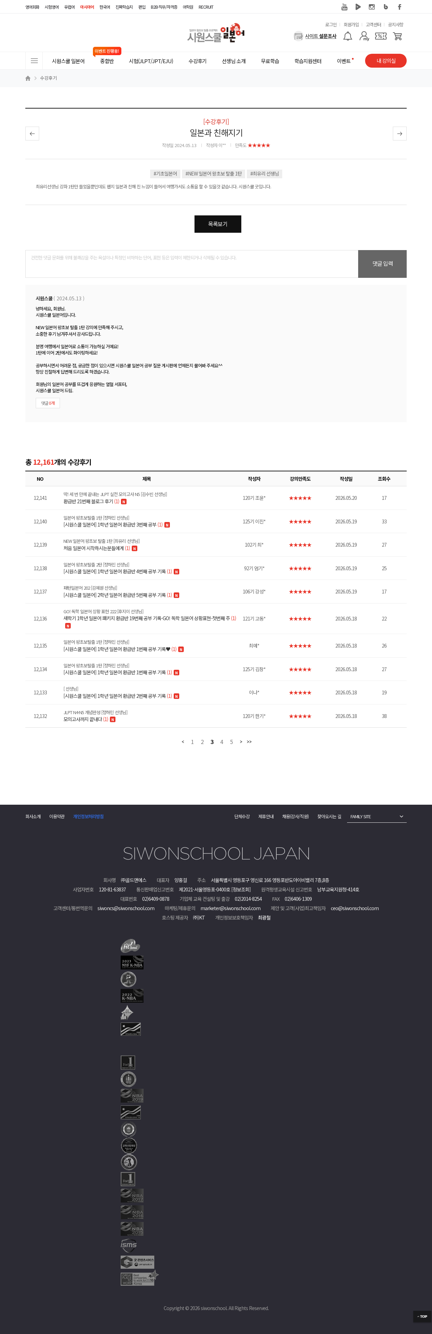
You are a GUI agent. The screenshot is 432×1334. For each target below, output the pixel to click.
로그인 (331, 24)
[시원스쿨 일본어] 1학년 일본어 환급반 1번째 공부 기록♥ (151, 645)
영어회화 (32, 7)
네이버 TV (358, 7)
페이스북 (400, 7)
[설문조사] (315, 36)
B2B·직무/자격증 (164, 7)
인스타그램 (372, 7)
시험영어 (52, 7)
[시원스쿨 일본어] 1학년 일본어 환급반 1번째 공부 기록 (151, 669)
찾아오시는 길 (329, 816)
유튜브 (344, 7)
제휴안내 (266, 816)
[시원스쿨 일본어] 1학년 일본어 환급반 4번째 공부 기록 (151, 568)
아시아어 (87, 7)
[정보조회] (241, 889)
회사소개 (33, 816)
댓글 (47, 403)
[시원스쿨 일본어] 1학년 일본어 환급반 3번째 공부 (151, 521)
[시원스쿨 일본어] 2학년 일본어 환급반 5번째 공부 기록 (151, 591)
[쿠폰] (381, 36)
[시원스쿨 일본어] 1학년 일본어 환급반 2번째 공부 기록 (151, 692)
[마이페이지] (364, 36)
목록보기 (217, 224)
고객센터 (373, 24)
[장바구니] (397, 36)
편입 (141, 7)
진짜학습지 (124, 7)
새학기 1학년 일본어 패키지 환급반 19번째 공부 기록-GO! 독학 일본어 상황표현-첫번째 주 (151, 615)
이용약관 (56, 816)
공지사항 (395, 24)
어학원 (188, 7)
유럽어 (69, 7)
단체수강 (242, 816)
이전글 (32, 133)
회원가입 (351, 24)
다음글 (400, 133)
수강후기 (48, 78)
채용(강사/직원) (295, 816)
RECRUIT (206, 7)
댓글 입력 (382, 263)
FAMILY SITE (361, 816)
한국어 (105, 7)
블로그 (386, 7)
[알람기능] (347, 36)
